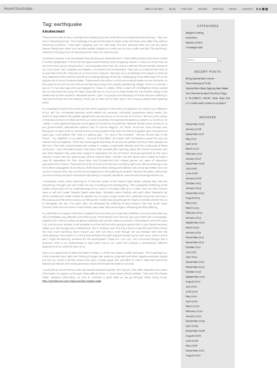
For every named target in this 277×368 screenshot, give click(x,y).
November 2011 (195, 242)
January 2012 (193, 232)
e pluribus (191, 37)
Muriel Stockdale (18, 8)
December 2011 (195, 237)
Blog (172, 9)
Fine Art (187, 9)
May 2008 (191, 345)
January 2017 (193, 158)
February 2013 (194, 212)
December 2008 (195, 330)
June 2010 (192, 291)
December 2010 (195, 262)
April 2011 (191, 257)
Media (233, 9)
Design (202, 9)
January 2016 (193, 178)
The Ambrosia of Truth (198, 83)
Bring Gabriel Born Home (200, 78)
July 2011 (191, 252)
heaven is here (194, 42)
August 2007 (193, 355)
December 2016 (195, 163)
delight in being (195, 32)
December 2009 (195, 321)
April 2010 (192, 301)
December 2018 (195, 124)
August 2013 (193, 197)
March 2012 (192, 227)
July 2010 (191, 286)
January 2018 (193, 129)
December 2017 (195, 134)
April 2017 (191, 143)
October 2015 (193, 183)
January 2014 (193, 188)
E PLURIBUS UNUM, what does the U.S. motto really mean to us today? (208, 101)
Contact (248, 9)
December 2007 (195, 350)
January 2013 (193, 217)
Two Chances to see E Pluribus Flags (206, 93)
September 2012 (195, 222)
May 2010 (191, 296)
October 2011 (193, 247)
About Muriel (154, 9)
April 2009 (192, 326)
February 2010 (194, 311)
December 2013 (195, 193)
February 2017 (194, 153)
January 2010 (193, 316)
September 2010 (195, 276)
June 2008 (192, 340)
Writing (218, 9)
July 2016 (191, 168)
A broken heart (53, 31)
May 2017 (191, 138)
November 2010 (195, 267)
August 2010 (193, 281)
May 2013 (191, 202)
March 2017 (192, 148)
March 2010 (192, 306)
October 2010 (193, 271)
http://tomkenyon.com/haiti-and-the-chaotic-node (71, 281)
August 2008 (193, 335)
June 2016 (192, 173)
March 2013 (192, 207)
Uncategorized (194, 47)
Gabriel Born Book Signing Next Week (207, 88)
